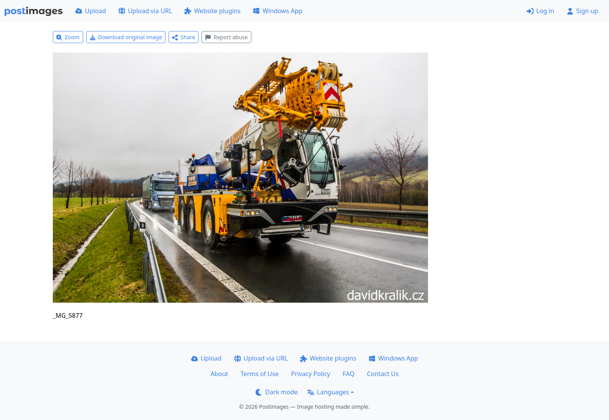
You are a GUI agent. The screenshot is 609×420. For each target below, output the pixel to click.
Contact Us (382, 373)
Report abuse (226, 37)
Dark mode (277, 392)
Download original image (126, 37)
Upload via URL (145, 11)
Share (183, 37)
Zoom (68, 37)
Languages (328, 392)
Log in (540, 11)
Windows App (277, 11)
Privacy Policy (310, 373)
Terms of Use (259, 373)
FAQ (348, 373)
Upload (90, 11)
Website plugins (212, 11)
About (219, 373)
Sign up (582, 11)
